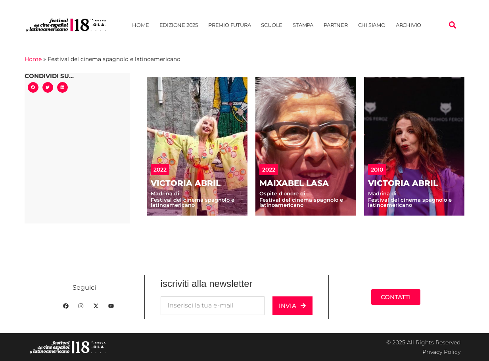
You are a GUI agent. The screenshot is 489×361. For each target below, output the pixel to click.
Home (140, 25)
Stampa (303, 25)
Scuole (271, 25)
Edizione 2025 (178, 25)
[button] (452, 25)
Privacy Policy (441, 351)
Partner (336, 25)
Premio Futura (229, 25)
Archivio (408, 25)
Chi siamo (371, 25)
